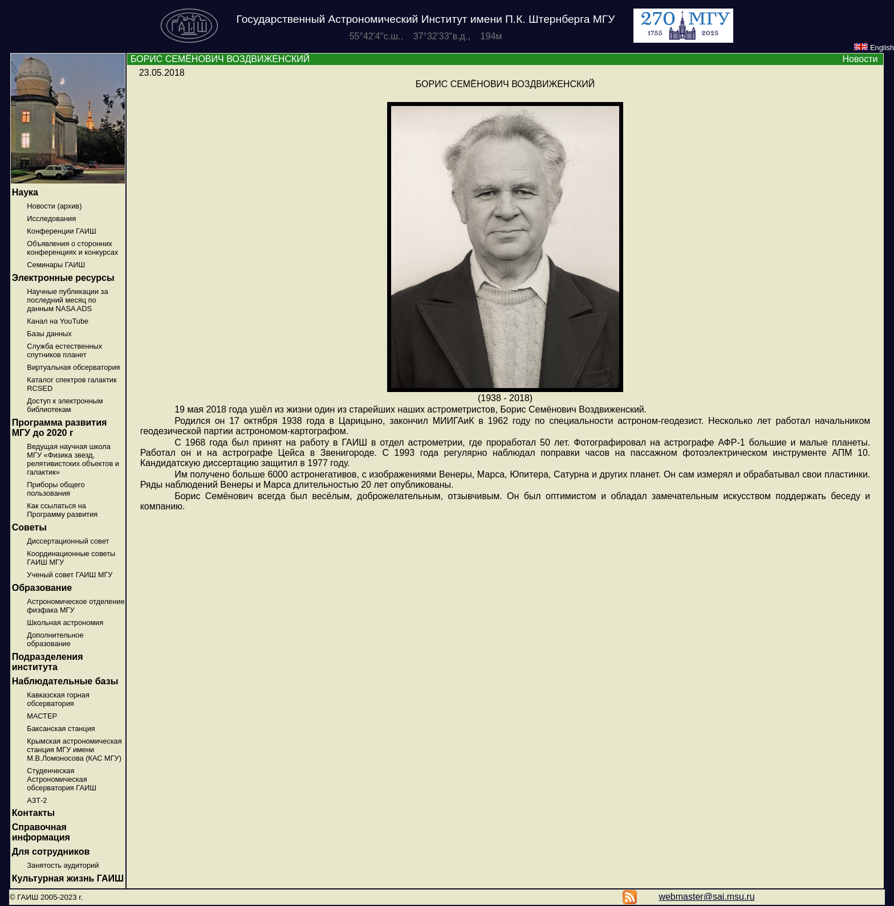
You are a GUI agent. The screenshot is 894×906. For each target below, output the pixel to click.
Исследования (51, 218)
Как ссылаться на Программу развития (62, 510)
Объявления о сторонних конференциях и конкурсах (72, 247)
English (874, 47)
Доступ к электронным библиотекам (65, 405)
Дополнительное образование (55, 639)
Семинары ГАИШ (56, 264)
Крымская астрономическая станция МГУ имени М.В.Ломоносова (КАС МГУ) (74, 749)
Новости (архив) (54, 206)
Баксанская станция (61, 728)
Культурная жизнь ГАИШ (68, 878)
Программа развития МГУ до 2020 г (59, 428)
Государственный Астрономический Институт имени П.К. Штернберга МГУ (426, 19)
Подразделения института (47, 662)
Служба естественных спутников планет (64, 350)
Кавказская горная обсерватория (58, 699)
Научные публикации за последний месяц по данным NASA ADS (67, 300)
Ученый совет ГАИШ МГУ (69, 574)
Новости (859, 59)
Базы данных (49, 333)
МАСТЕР (42, 716)
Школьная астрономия (65, 622)
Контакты (33, 813)
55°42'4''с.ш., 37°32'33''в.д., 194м (426, 36)
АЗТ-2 (37, 800)
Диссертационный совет (68, 541)
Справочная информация (41, 832)
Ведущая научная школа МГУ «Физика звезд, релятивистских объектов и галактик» (73, 459)
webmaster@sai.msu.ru (706, 896)
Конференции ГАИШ (61, 231)
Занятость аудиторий (63, 865)
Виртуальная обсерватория (73, 367)
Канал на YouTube (57, 321)
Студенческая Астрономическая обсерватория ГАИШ (61, 779)
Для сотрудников (51, 851)
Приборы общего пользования (55, 488)
